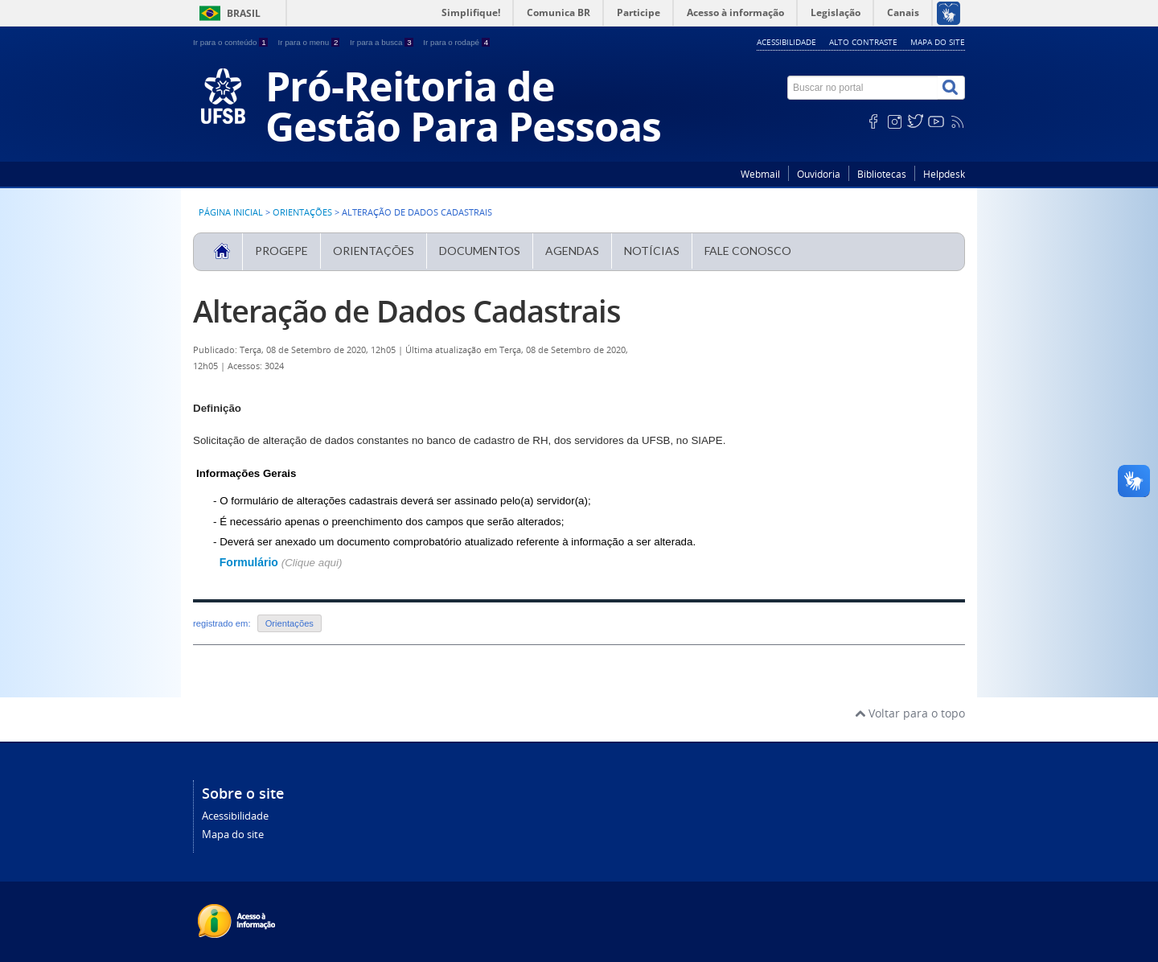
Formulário (250, 562)
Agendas (572, 250)
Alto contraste (863, 41)
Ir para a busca (382, 42)
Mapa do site (937, 41)
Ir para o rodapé (456, 42)
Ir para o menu (309, 42)
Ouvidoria (818, 174)
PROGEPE (281, 250)
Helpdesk (944, 174)
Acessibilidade (786, 41)
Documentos (479, 250)
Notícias (652, 250)
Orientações (302, 212)
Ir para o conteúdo (231, 42)
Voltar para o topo (910, 713)
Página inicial (231, 212)
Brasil (244, 13)
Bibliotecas (881, 174)
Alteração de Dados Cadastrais (407, 310)
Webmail (760, 174)
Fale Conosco (747, 250)
